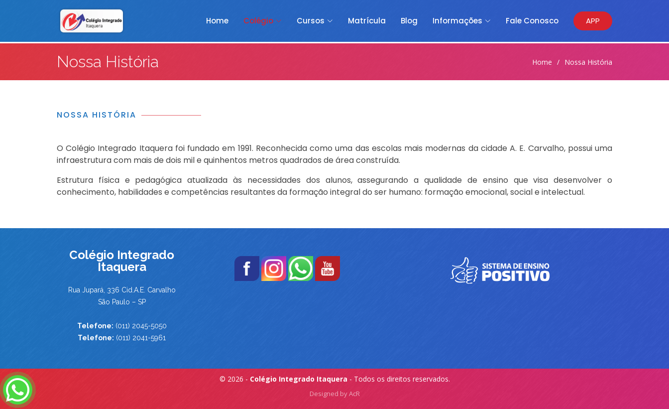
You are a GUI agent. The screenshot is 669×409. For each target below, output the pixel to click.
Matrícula (367, 20)
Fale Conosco (532, 20)
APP (593, 20)
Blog (409, 20)
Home (217, 20)
